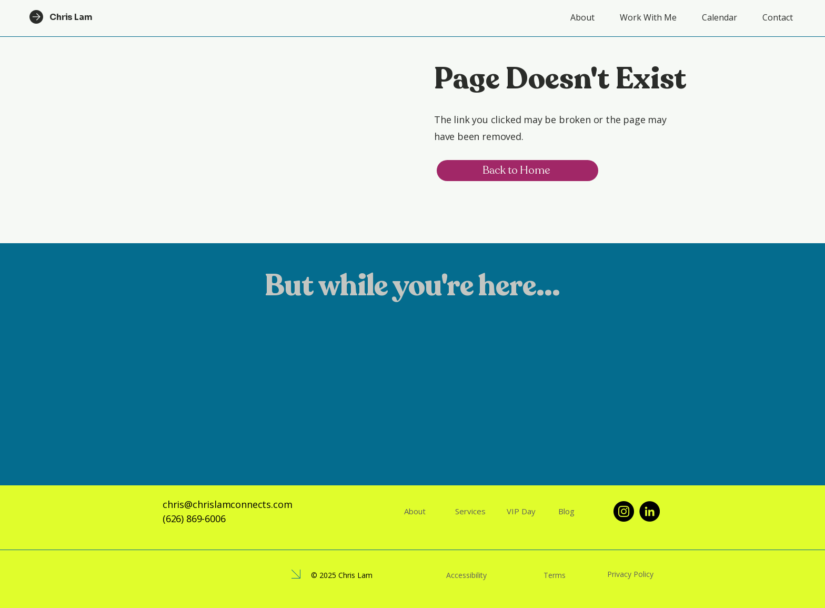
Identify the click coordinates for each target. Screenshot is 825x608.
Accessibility (466, 575)
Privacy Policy (630, 574)
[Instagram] (623, 511)
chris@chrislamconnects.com (227, 504)
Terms (555, 575)
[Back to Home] (517, 170)
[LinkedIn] (649, 511)
